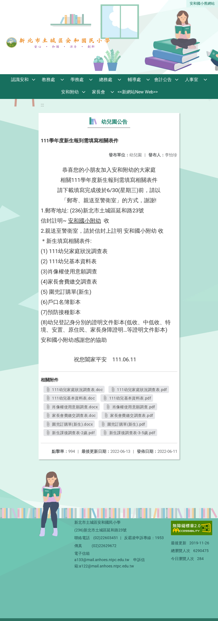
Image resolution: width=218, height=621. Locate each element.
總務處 (105, 79)
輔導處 (134, 79)
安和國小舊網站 (202, 3)
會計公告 (163, 79)
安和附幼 (70, 92)
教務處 (48, 79)
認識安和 (20, 79)
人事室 (191, 79)
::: (42, 104)
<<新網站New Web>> (138, 92)
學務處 (77, 79)
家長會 (98, 92)
